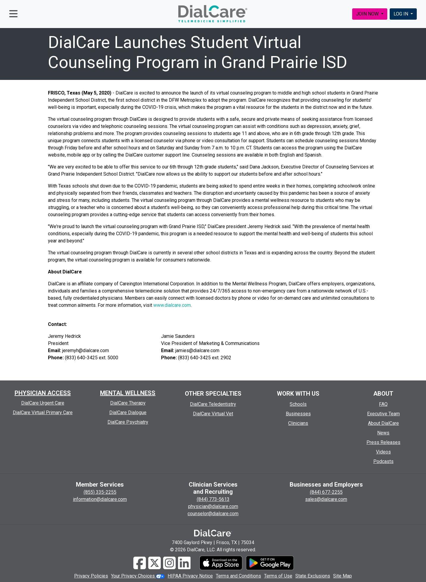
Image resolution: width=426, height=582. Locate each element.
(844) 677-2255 (326, 492)
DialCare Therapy (128, 403)
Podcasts (383, 461)
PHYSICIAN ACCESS (43, 393)
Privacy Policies (91, 576)
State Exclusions (312, 576)
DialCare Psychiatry (127, 422)
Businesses (298, 414)
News (383, 433)
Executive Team (383, 414)
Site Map (342, 576)
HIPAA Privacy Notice (190, 576)
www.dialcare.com (172, 305)
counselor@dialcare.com (213, 513)
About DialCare (383, 423)
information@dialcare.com (100, 499)
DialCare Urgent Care (42, 403)
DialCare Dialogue (127, 412)
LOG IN (401, 14)
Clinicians (298, 423)
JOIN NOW (368, 14)
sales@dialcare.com (326, 499)
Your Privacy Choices (138, 576)
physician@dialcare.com (213, 506)
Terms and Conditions (238, 576)
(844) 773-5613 (213, 499)
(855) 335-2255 (100, 492)
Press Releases (383, 442)
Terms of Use (278, 576)
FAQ (383, 404)
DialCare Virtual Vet (213, 414)
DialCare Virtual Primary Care (43, 412)
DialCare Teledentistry (213, 404)
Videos (383, 452)
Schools (298, 404)
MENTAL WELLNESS (127, 393)
